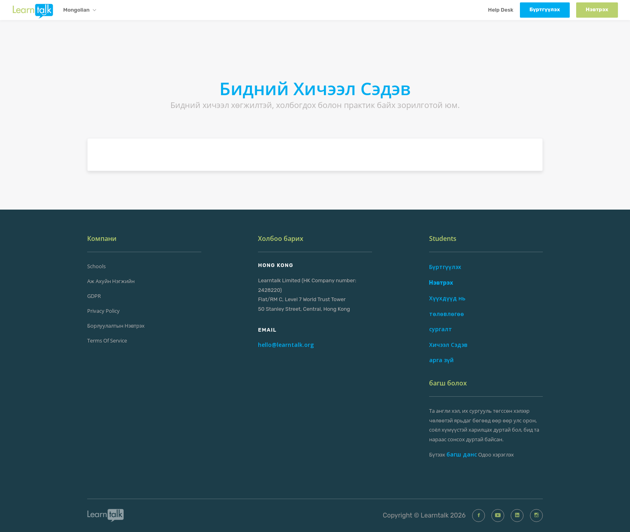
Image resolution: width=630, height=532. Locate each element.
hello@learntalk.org (286, 345)
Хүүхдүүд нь (447, 298)
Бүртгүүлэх (445, 267)
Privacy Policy (103, 310)
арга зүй (441, 360)
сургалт (440, 329)
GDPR (94, 296)
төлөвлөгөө (446, 314)
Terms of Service (107, 340)
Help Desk (500, 10)
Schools (96, 266)
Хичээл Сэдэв (448, 345)
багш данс (461, 454)
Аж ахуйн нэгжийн (111, 281)
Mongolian (79, 10)
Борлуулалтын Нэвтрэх (116, 325)
